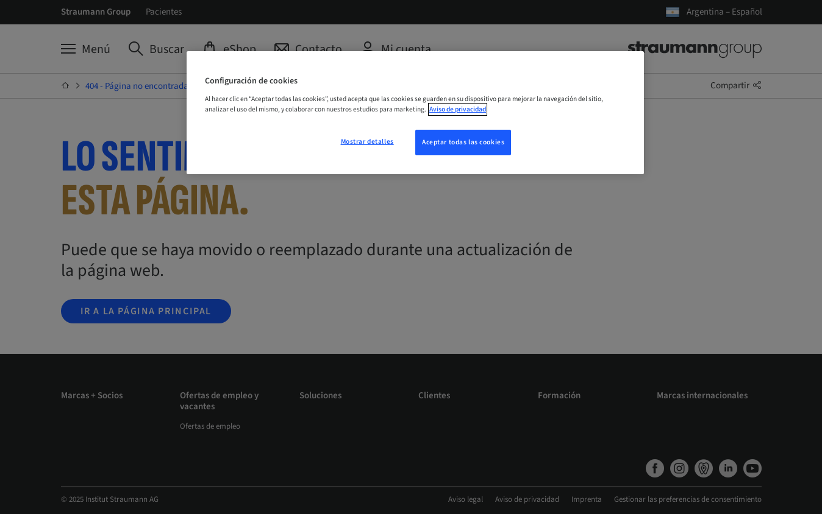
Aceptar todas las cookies (463, 142)
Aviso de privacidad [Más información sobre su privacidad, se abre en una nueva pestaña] (457, 109)
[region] (415, 112)
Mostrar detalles (367, 141)
